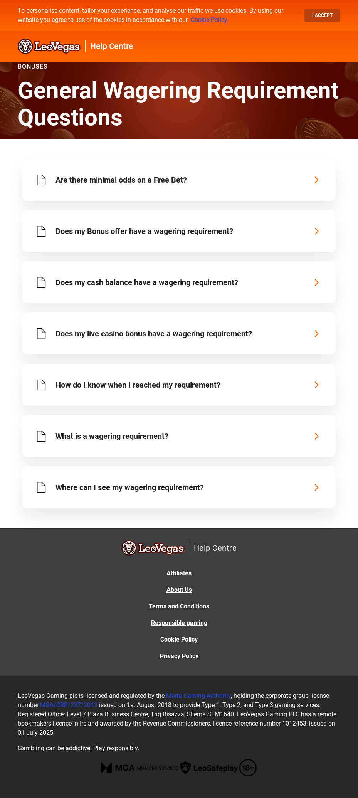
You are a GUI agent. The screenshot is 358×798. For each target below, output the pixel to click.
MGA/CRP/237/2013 (68, 705)
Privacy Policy (179, 656)
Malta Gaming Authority (198, 695)
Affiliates (179, 573)
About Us (179, 589)
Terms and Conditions (179, 606)
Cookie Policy (209, 20)
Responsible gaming (179, 623)
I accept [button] (322, 15)
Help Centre (111, 46)
